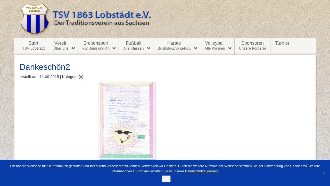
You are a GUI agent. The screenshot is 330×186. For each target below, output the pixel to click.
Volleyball (215, 46)
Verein (60, 46)
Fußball (133, 46)
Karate (174, 46)
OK (166, 179)
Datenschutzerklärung (201, 171)
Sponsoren (252, 46)
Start (33, 46)
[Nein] (323, 172)
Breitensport (96, 46)
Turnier (282, 43)
